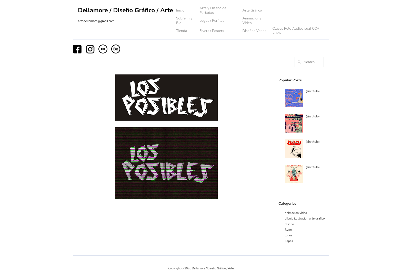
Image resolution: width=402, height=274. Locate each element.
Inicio (180, 10)
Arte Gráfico (252, 10)
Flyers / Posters (211, 30)
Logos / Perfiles (211, 20)
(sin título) (313, 91)
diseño (289, 224)
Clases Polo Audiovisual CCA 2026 (295, 31)
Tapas (289, 241)
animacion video (296, 213)
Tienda (181, 30)
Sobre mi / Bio (184, 20)
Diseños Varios (254, 30)
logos (289, 235)
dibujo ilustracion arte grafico (305, 218)
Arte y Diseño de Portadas (212, 10)
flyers (289, 230)
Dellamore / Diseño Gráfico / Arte (125, 10)
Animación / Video (251, 20)
